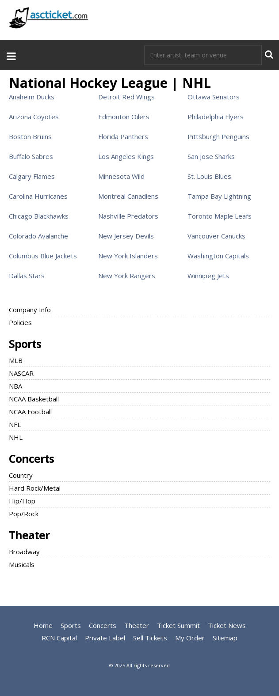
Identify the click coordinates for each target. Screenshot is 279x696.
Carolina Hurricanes (38, 196)
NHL (16, 437)
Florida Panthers (123, 136)
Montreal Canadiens (128, 196)
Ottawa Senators (213, 96)
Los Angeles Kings (126, 156)
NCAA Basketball (34, 398)
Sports (25, 343)
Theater (29, 535)
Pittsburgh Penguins (218, 136)
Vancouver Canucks (216, 235)
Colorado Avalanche (38, 235)
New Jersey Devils (126, 235)
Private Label (105, 637)
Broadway (24, 551)
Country (21, 475)
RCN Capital (59, 637)
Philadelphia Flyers (215, 116)
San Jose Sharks (211, 156)
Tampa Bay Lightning (219, 196)
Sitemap (225, 637)
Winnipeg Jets (208, 275)
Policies (20, 322)
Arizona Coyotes (34, 116)
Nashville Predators (128, 216)
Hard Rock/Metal (35, 488)
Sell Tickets (150, 637)
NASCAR (21, 373)
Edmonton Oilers (123, 116)
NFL (15, 424)
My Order (190, 637)
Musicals (21, 564)
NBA (15, 386)
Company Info (30, 309)
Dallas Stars (27, 275)
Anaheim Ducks (31, 96)
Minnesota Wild (121, 176)
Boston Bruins (30, 136)
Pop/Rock (23, 513)
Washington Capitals (218, 255)
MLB (16, 360)
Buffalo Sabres (31, 156)
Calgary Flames (32, 176)
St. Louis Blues (209, 176)
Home (43, 625)
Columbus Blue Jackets (43, 255)
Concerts (31, 458)
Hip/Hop (22, 500)
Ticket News (227, 625)
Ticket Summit (178, 625)
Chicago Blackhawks (39, 216)
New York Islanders (128, 255)
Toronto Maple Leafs (219, 216)
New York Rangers (126, 275)
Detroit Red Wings (126, 96)
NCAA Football (30, 411)
